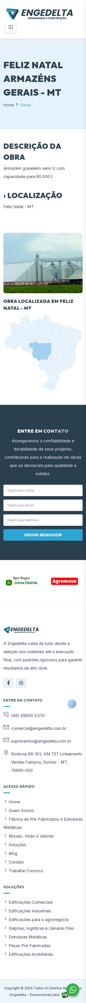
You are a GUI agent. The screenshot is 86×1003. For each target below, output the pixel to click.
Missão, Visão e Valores (28, 836)
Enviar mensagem (43, 535)
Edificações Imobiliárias (28, 954)
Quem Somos (18, 810)
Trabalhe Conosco (23, 870)
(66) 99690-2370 (28, 715)
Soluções (14, 844)
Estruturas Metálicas (25, 937)
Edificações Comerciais (28, 902)
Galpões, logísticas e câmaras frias (38, 928)
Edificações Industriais (27, 911)
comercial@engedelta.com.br (38, 728)
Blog (10, 853)
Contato (13, 862)
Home (8, 105)
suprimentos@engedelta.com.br (41, 741)
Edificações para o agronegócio (36, 919)
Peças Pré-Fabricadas (27, 945)
